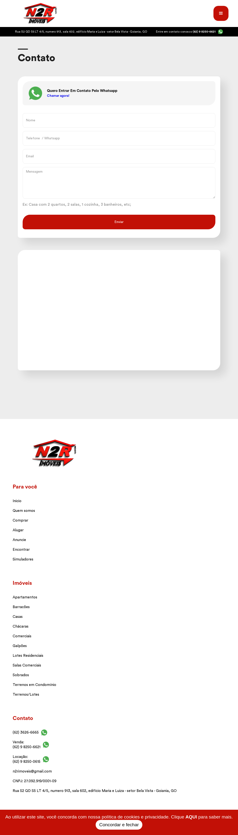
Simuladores (23, 559)
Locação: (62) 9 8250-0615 (26, 759)
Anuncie (19, 540)
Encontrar (21, 549)
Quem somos (24, 511)
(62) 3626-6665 (26, 732)
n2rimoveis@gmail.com (32, 771)
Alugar (18, 530)
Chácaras (20, 626)
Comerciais (22, 636)
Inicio (17, 501)
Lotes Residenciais (28, 655)
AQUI (191, 816)
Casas (18, 617)
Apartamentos (25, 597)
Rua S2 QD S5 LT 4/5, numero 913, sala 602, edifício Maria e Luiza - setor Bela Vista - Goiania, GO (95, 791)
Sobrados (21, 675)
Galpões (20, 646)
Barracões (21, 607)
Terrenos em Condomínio (34, 685)
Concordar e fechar (119, 824)
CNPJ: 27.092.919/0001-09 (34, 781)
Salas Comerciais (27, 665)
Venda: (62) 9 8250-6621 (26, 744)
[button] (221, 13)
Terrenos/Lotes (26, 694)
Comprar (20, 520)
